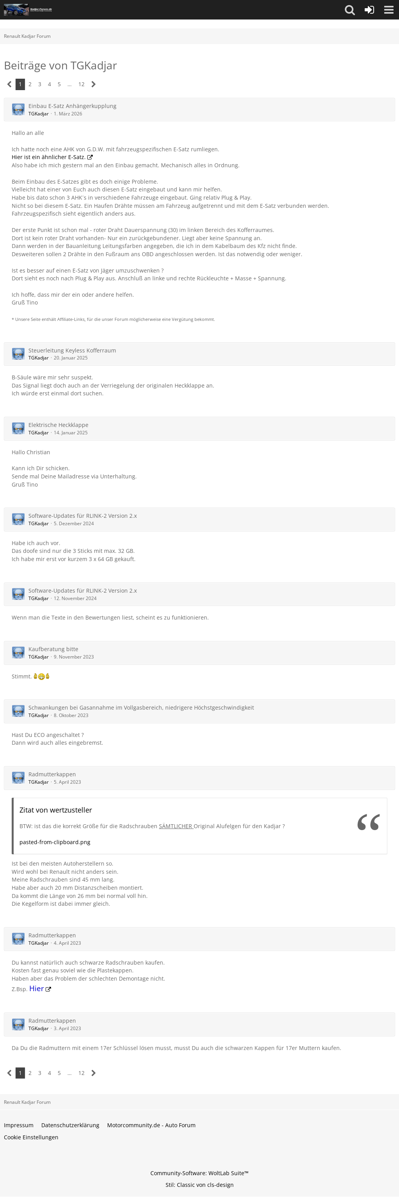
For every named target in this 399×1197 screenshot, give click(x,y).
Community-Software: (199, 1173)
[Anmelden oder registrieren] (369, 10)
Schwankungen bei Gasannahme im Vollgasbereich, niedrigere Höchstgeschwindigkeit (141, 707)
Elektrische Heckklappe (58, 425)
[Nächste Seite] (93, 84)
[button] (350, 10)
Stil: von (200, 1184)
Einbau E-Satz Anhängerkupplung (72, 106)
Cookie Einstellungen (31, 1137)
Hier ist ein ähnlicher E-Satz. (49, 157)
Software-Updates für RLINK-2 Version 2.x (82, 515)
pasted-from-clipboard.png (54, 842)
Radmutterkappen (52, 774)
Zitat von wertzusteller (55, 810)
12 (81, 84)
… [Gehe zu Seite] (69, 84)
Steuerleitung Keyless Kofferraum (72, 350)
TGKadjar (38, 113)
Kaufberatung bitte (53, 649)
